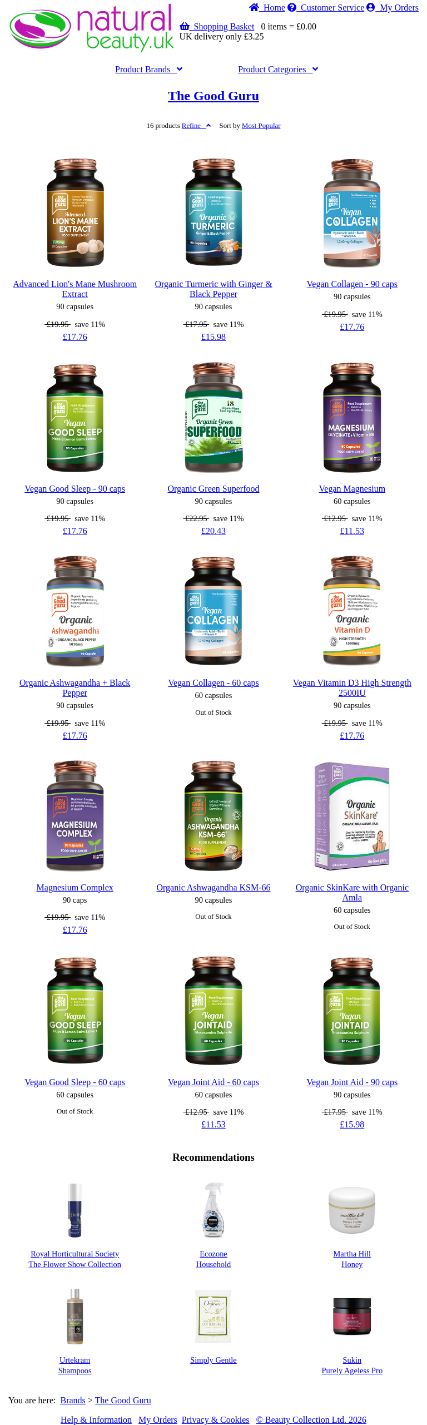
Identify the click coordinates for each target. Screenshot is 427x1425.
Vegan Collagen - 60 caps (213, 682)
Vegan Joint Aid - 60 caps (213, 1082)
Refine (196, 126)
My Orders (392, 7)
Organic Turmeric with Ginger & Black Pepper (213, 289)
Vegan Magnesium (352, 488)
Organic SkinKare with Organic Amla (352, 892)
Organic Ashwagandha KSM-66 (213, 887)
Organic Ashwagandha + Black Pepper (74, 687)
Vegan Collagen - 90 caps (352, 284)
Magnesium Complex (75, 887)
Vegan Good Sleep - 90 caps (74, 488)
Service (325, 7)
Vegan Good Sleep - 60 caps (74, 1082)
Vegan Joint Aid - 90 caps (352, 1082)
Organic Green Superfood (214, 488)
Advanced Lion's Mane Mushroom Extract (75, 289)
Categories (278, 69)
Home (267, 7)
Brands (148, 69)
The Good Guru (213, 95)
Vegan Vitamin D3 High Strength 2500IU (352, 687)
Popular (261, 126)
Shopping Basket (217, 26)
